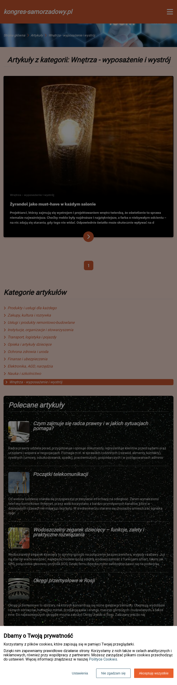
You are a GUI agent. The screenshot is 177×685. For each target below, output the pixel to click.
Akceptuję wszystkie (154, 673)
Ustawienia (80, 673)
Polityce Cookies (103, 659)
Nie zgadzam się (113, 673)
